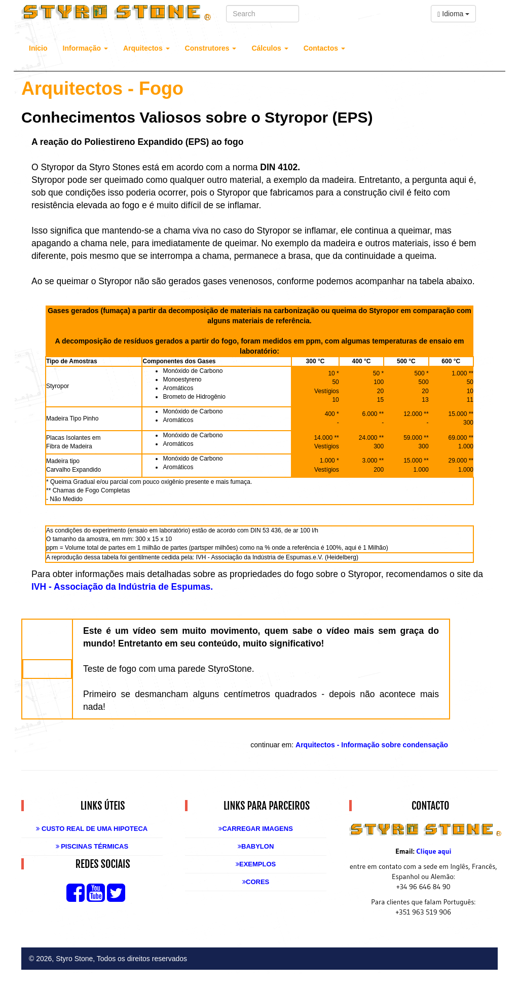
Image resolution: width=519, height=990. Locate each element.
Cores (255, 882)
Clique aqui (433, 851)
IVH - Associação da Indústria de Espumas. (122, 587)
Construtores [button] (211, 48)
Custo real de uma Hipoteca (91, 828)
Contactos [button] (324, 48)
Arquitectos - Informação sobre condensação (371, 745)
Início (38, 48)
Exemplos (256, 864)
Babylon (256, 846)
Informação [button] (85, 48)
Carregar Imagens (255, 828)
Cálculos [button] (269, 48)
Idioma (453, 14)
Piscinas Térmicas (92, 846)
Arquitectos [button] (146, 48)
